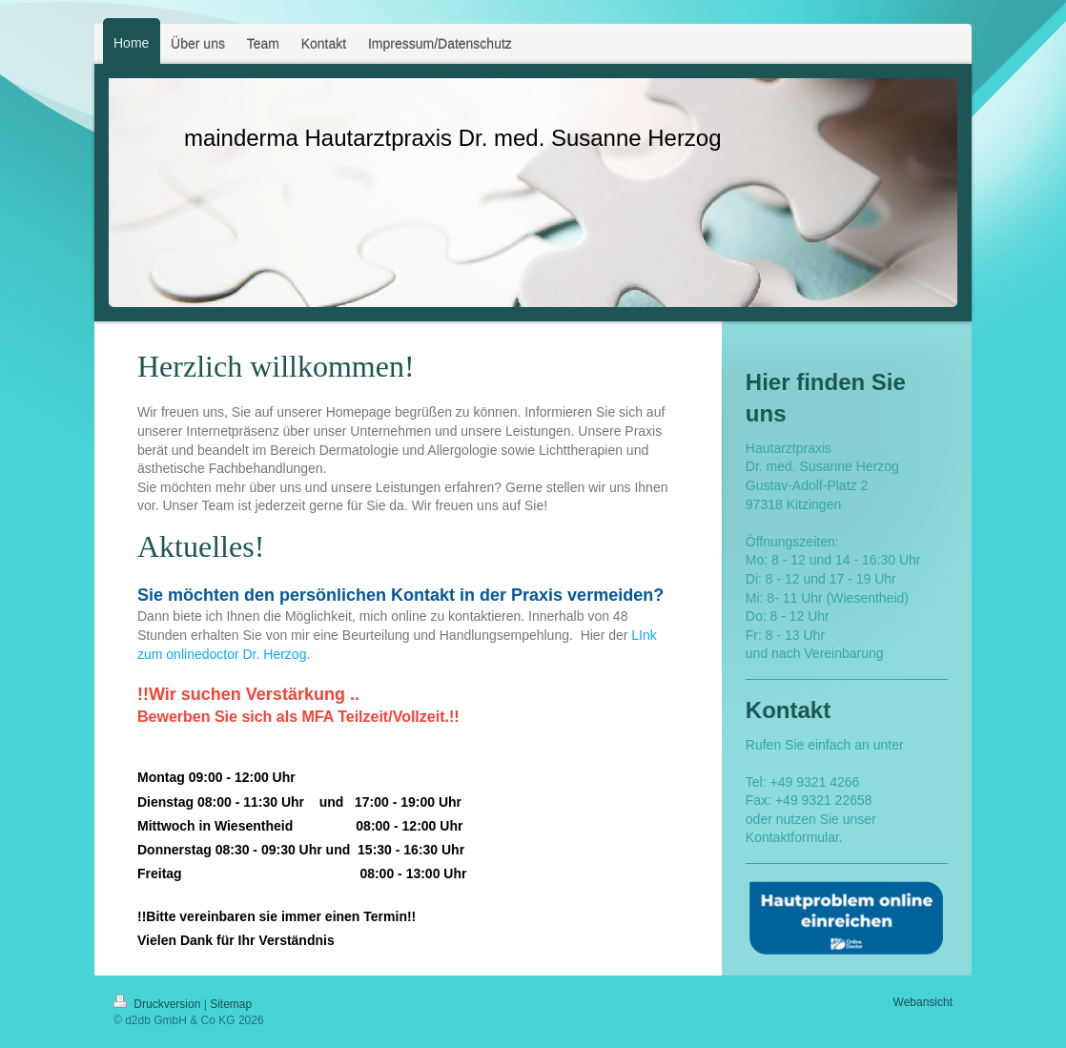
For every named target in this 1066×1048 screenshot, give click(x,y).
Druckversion (158, 1004)
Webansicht (923, 1002)
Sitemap (231, 1004)
